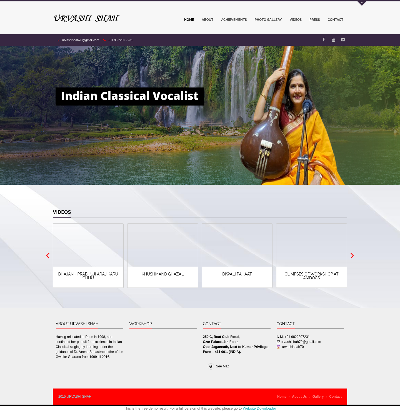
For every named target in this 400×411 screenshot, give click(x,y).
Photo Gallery (266, 21)
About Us (299, 397)
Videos (294, 21)
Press (314, 20)
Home (189, 20)
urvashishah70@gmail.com (80, 40)
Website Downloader (259, 408)
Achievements (234, 20)
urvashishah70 (290, 347)
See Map (218, 366)
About (208, 20)
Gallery (318, 397)
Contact (335, 20)
